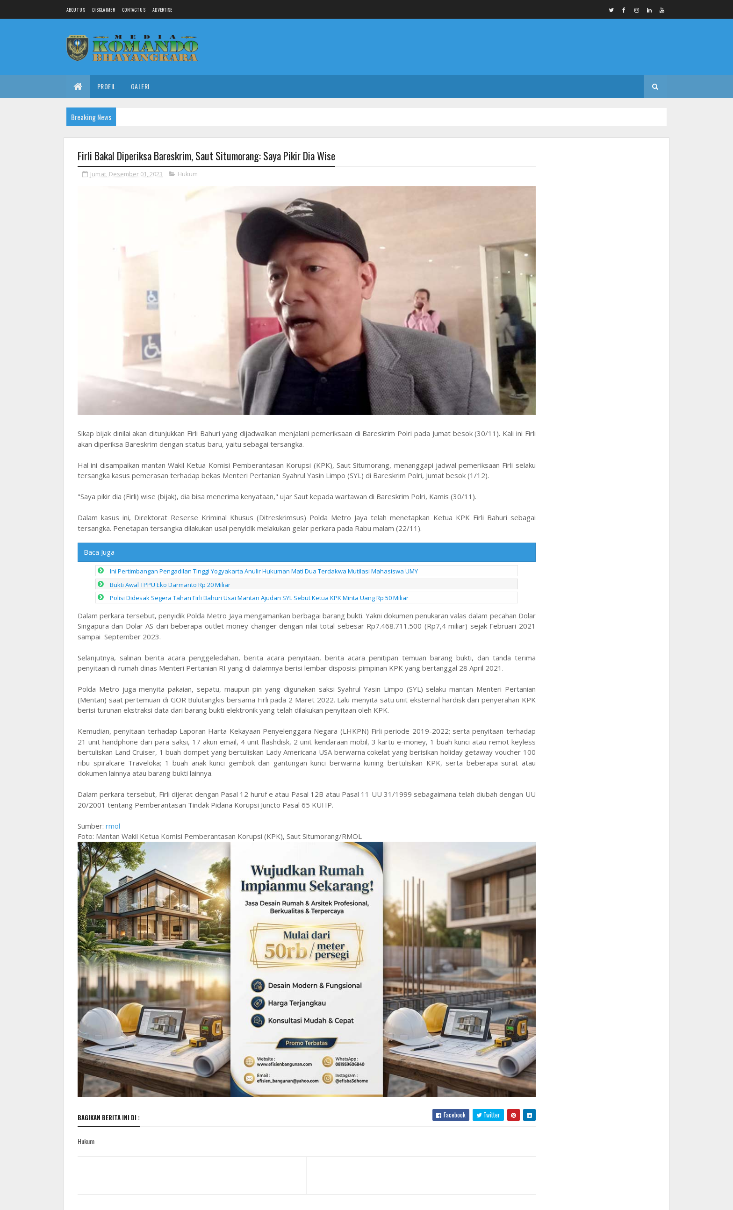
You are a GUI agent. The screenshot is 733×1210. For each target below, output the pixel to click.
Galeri (140, 86)
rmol (113, 830)
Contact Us (133, 9)
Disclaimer (103, 9)
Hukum (188, 175)
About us (75, 9)
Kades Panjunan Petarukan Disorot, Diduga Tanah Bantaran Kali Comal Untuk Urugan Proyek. (609, 837)
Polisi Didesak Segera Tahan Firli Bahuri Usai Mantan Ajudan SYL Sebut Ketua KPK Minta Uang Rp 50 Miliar (259, 592)
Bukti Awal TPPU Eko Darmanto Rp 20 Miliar (170, 579)
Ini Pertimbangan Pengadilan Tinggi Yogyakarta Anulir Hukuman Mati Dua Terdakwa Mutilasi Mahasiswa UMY (264, 565)
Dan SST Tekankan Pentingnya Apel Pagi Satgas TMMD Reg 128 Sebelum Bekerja (609, 935)
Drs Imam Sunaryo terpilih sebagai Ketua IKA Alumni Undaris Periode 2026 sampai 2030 (609, 739)
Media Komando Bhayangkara (161, 1197)
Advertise (162, 9)
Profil (106, 86)
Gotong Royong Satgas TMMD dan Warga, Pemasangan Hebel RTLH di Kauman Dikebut (588, 191)
